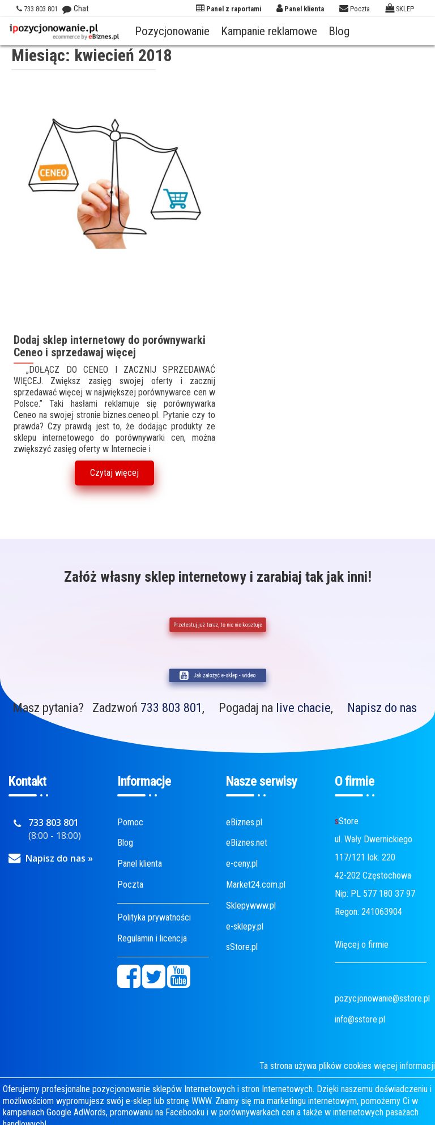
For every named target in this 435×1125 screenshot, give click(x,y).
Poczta (130, 884)
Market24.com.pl (255, 884)
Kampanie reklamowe (269, 31)
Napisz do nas (382, 707)
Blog (339, 31)
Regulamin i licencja (152, 938)
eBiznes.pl (244, 822)
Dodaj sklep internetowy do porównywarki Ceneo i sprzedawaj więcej (110, 346)
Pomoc (130, 822)
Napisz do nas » (59, 858)
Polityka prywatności (154, 917)
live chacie (303, 707)
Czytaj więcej (114, 472)
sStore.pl (242, 946)
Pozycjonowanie (172, 31)
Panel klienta (139, 863)
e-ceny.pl (242, 863)
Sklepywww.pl (251, 905)
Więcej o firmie (362, 944)
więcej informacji (404, 1065)
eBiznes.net (246, 842)
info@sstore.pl (360, 1019)
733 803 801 (171, 707)
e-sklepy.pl (244, 926)
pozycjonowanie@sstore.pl (382, 998)
